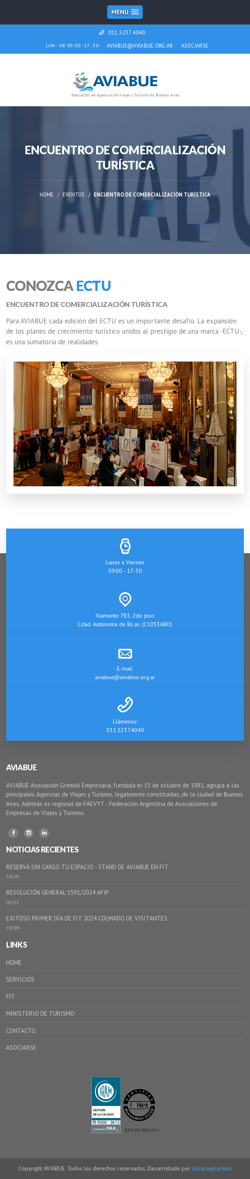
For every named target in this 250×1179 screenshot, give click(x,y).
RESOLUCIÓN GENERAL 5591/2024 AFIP (57, 892)
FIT (10, 996)
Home (47, 194)
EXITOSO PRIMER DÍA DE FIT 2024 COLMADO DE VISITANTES (86, 918)
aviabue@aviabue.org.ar (125, 677)
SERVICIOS (20, 979)
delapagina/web (212, 1168)
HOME (14, 962)
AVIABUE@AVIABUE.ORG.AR (140, 45)
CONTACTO (21, 1031)
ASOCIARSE (195, 45)
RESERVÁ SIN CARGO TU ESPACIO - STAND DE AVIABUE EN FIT (87, 867)
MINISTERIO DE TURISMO (40, 1013)
